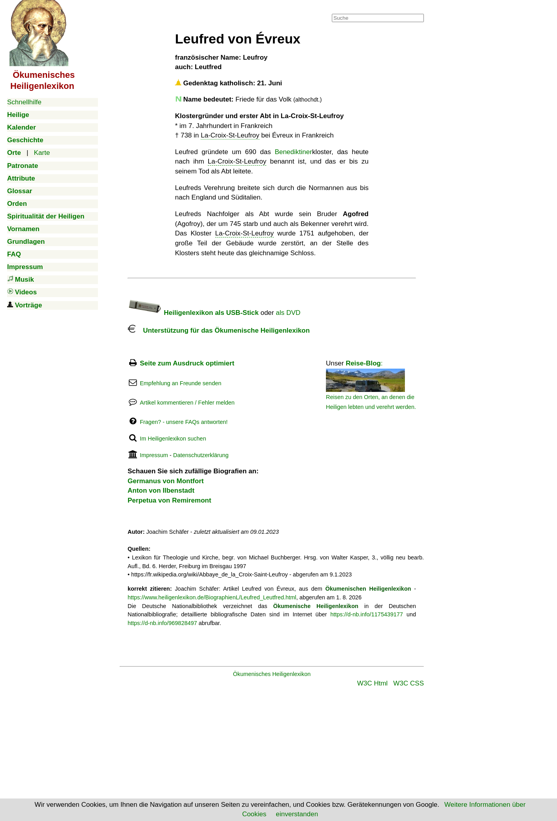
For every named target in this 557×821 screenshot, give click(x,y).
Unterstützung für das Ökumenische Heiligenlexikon (219, 330)
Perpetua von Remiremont (169, 500)
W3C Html (372, 683)
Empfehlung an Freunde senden (180, 383)
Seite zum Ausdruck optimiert (187, 363)
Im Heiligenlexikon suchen (173, 438)
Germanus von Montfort (166, 481)
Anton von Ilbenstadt (161, 490)
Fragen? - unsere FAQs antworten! (184, 422)
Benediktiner (293, 152)
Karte (42, 152)
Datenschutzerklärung (200, 455)
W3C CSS (408, 683)
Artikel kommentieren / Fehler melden (187, 402)
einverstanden (297, 814)
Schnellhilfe (24, 102)
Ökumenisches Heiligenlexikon (272, 674)
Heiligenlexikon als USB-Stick (193, 312)
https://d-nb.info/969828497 (162, 623)
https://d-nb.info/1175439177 (366, 614)
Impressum (154, 455)
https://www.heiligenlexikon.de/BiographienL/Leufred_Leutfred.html (212, 597)
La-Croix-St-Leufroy (230, 135)
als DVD (288, 312)
